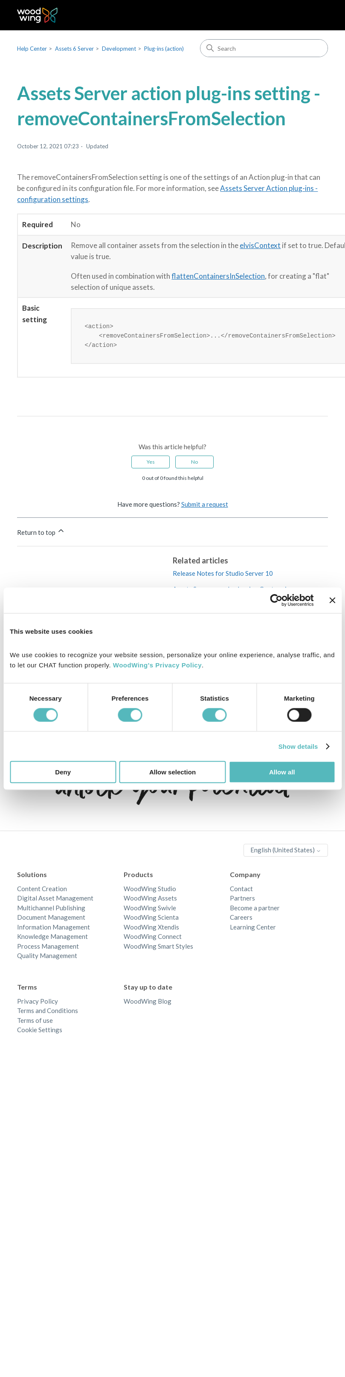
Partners (242, 899)
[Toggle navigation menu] (313, 15)
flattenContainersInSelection (218, 275)
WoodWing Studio (150, 890)
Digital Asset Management (55, 899)
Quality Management (47, 957)
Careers (241, 918)
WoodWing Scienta (151, 918)
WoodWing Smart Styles (158, 947)
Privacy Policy (37, 1002)
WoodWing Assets (150, 899)
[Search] (264, 48)
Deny (63, 772)
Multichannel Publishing (51, 909)
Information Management (53, 928)
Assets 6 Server (74, 48)
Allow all (282, 772)
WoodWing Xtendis (151, 928)
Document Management (51, 918)
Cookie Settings (39, 1031)
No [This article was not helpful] (194, 463)
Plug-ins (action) (164, 48)
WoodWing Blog (147, 1002)
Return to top (41, 532)
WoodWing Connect (153, 937)
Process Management (48, 947)
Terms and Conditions (47, 1012)
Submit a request (204, 505)
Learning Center (253, 928)
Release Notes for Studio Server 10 (223, 574)
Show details (298, 746)
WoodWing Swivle (150, 909)
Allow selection (172, 772)
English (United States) (285, 851)
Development (119, 48)
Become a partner (255, 909)
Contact (241, 890)
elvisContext (260, 245)
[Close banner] (332, 600)
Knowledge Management (52, 937)
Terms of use (35, 1021)
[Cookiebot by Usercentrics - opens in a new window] (276, 600)
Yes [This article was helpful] (151, 463)
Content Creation (42, 890)
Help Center (32, 48)
